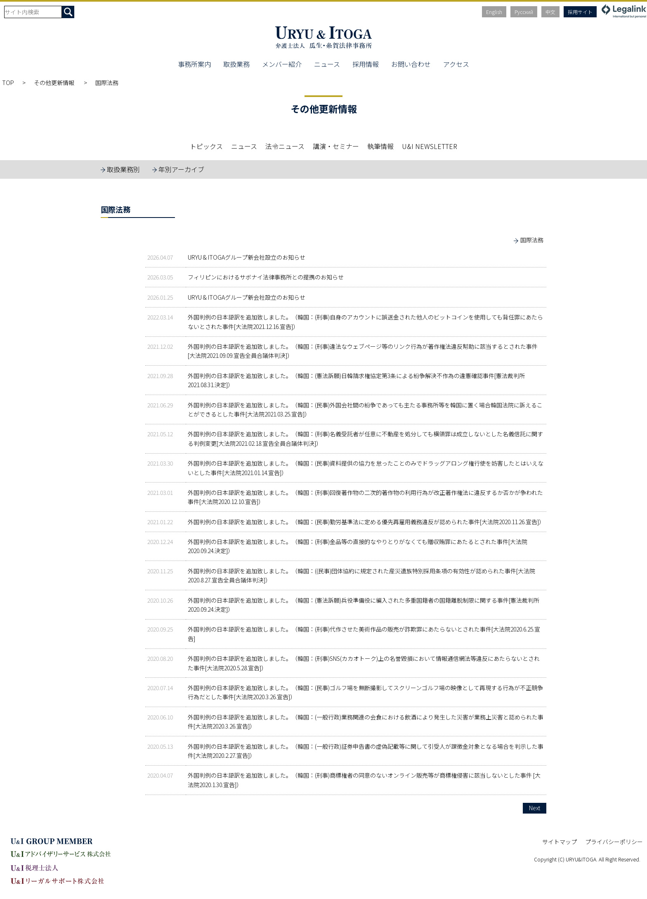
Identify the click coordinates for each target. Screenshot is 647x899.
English (494, 11)
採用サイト (580, 11)
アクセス (456, 64)
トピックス (206, 146)
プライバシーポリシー (614, 841)
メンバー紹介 (282, 64)
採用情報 (365, 64)
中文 (550, 11)
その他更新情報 (55, 82)
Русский (524, 11)
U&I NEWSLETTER (429, 146)
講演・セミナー (336, 146)
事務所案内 (194, 64)
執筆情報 (380, 146)
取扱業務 (236, 64)
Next (534, 808)
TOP (8, 82)
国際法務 (531, 240)
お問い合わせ (411, 64)
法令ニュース (285, 146)
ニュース (327, 64)
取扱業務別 (123, 169)
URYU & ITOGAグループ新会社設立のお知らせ (246, 257)
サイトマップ (559, 841)
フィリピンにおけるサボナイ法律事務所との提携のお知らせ (266, 277)
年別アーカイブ (181, 169)
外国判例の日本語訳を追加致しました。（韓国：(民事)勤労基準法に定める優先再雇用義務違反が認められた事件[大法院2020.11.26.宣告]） (366, 522)
